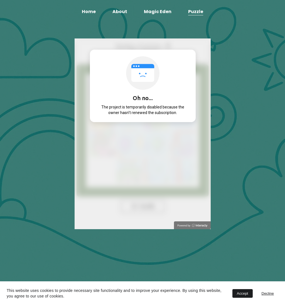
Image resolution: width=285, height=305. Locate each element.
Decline (268, 293)
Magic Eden (157, 11)
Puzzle (195, 11)
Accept (242, 293)
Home (89, 11)
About (119, 11)
